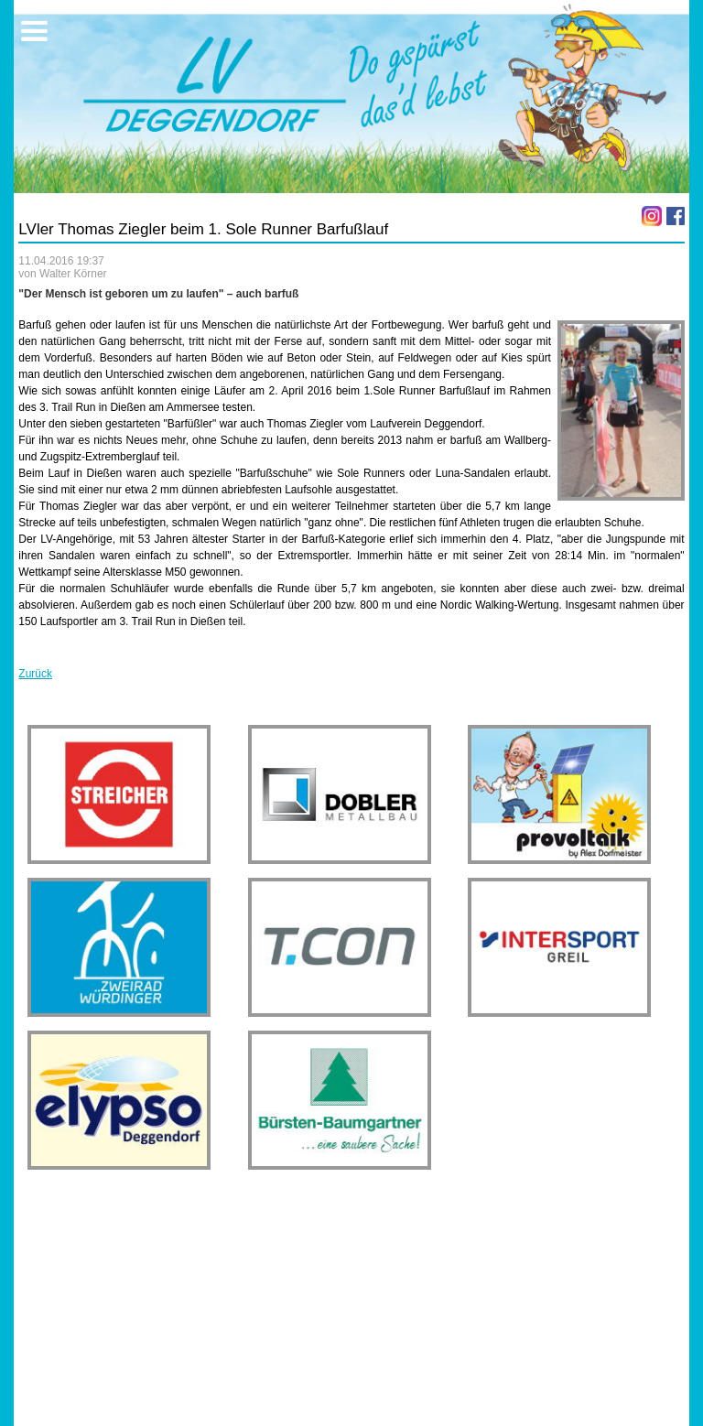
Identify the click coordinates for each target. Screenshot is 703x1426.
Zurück (35, 673)
